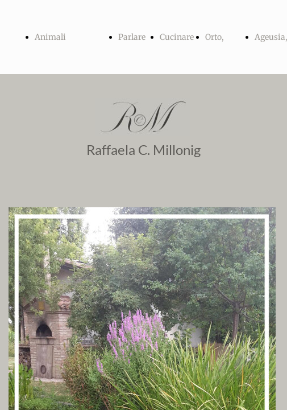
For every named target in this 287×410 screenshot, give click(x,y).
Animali (50, 37)
